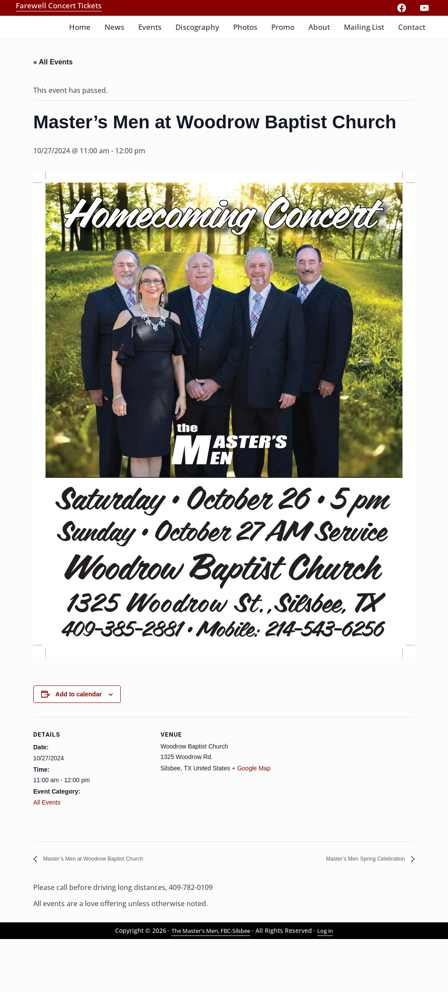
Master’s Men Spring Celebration (354, 910)
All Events (46, 853)
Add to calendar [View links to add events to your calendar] (79, 745)
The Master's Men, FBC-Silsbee (210, 983)
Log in (331, 983)
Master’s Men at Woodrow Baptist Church (107, 910)
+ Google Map (251, 819)
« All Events (53, 112)
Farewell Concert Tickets (59, 5)
